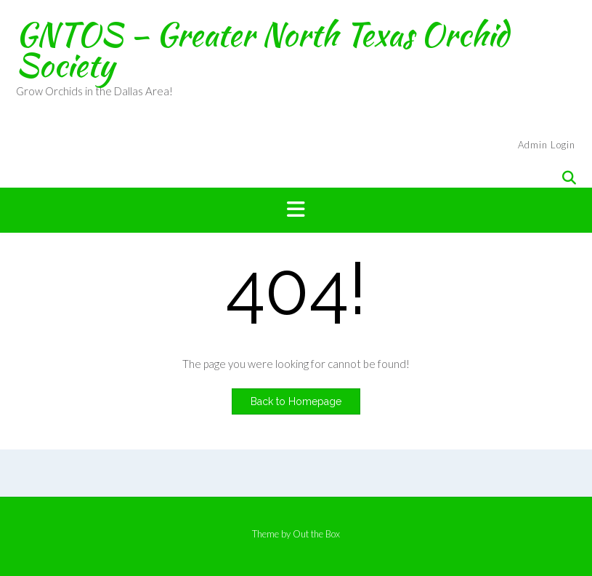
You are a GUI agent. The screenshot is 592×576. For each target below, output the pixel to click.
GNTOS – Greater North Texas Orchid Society (262, 49)
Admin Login (546, 145)
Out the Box (316, 534)
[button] (296, 210)
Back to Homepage (296, 401)
